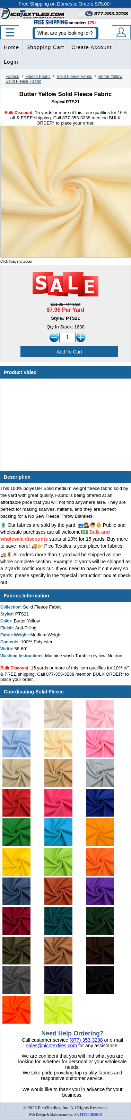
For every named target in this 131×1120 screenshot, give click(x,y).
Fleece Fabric (38, 76)
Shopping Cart (45, 47)
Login (11, 62)
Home (11, 47)
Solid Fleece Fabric (74, 76)
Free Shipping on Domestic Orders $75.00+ (65, 4)
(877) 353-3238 (86, 1040)
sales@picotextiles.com (51, 1045)
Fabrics (12, 76)
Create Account (91, 47)
